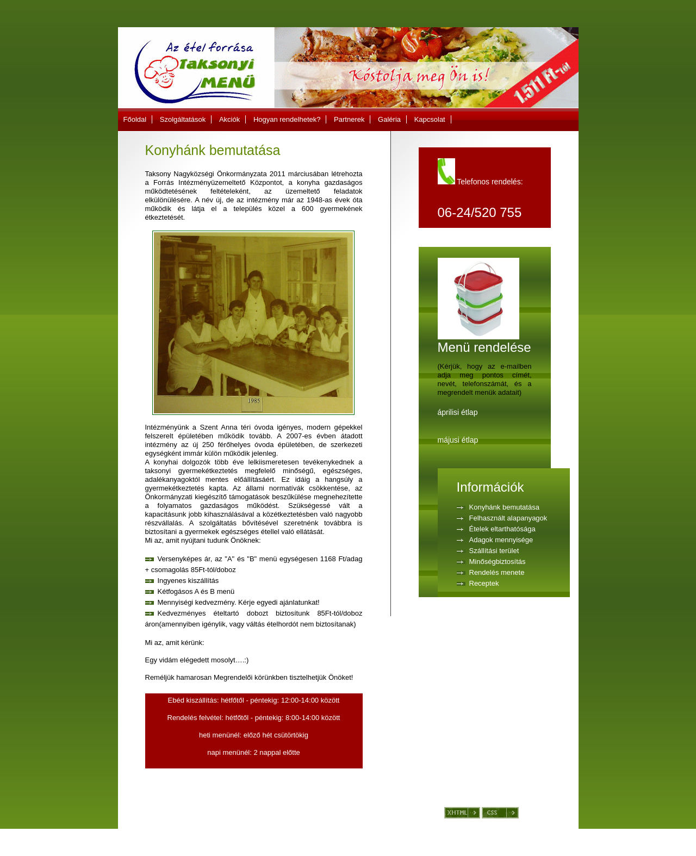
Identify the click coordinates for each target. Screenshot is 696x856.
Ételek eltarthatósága (502, 529)
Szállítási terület (494, 551)
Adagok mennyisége (501, 540)
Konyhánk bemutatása (504, 507)
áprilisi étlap (458, 412)
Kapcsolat (429, 119)
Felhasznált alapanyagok (508, 518)
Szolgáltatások (183, 119)
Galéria (389, 119)
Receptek (484, 583)
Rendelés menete (497, 572)
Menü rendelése (484, 341)
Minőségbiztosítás (497, 561)
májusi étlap (458, 440)
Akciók (229, 119)
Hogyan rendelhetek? (287, 119)
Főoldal (135, 119)
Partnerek (349, 119)
